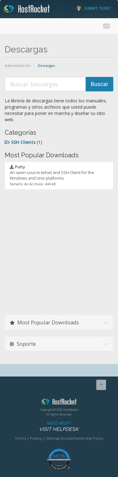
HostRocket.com (59, 403)
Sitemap (53, 438)
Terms (20, 438)
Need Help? (58, 426)
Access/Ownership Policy (82, 438)
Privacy (36, 438)
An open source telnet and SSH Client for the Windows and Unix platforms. (52, 175)
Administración (18, 65)
